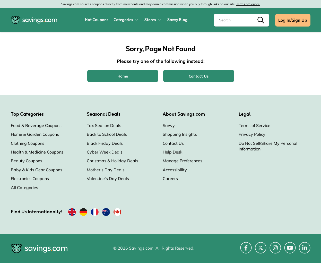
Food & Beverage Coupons (36, 125)
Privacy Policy (252, 134)
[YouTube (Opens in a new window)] (290, 250)
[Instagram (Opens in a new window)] (275, 250)
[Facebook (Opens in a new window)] (246, 250)
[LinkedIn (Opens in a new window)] (304, 250)
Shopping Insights (180, 134)
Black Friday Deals (105, 143)
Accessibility (175, 169)
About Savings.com (184, 114)
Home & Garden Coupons (35, 134)
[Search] (241, 20)
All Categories (24, 187)
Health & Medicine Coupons (37, 152)
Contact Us (173, 143)
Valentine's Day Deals (108, 178)
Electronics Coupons (30, 178)
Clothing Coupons (27, 143)
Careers (170, 178)
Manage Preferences (182, 160)
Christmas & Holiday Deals (112, 160)
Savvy (169, 125)
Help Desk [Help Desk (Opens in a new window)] (172, 152)
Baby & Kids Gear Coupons (36, 169)
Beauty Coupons (26, 160)
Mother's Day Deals (106, 169)
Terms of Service (248, 4)
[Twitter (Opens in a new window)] (260, 250)
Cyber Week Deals (105, 152)
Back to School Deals (107, 134)
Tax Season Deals (104, 125)
